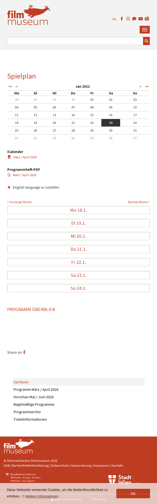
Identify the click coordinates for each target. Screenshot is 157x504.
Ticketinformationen (30, 419)
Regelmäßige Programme (33, 404)
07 (73, 107)
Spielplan (21, 381)
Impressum (101, 465)
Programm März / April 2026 (36, 389)
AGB (7, 465)
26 (35, 130)
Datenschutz (60, 465)
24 (135, 122)
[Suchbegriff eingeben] (75, 41)
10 (135, 107)
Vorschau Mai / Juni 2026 (33, 396)
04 (16, 107)
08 (92, 107)
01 (92, 99)
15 (92, 115)
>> (147, 86)
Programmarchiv (27, 411)
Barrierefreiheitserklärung (30, 465)
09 (110, 107)
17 (135, 115)
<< (10, 86)
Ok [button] (133, 494)
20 (54, 122)
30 (54, 99)
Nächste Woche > (139, 202)
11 (16, 115)
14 (73, 115)
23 (110, 122)
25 (16, 130)
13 (54, 115)
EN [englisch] (114, 19)
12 (35, 115)
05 (35, 107)
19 (35, 122)
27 (54, 130)
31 (73, 99)
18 (16, 122)
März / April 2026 (22, 157)
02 (110, 99)
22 (92, 122)
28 (16, 99)
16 (110, 115)
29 (35, 99)
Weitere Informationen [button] (41, 496)
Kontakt (117, 465)
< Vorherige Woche (19, 202)
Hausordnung (81, 465)
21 (73, 122)
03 (135, 99)
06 (54, 107)
